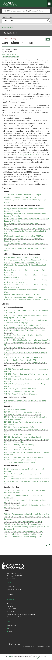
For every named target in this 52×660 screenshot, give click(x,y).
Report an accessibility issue (16, 617)
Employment (11, 611)
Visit (9, 628)
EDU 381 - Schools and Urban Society (18, 447)
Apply (9, 631)
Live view (10, 594)
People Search (11, 609)
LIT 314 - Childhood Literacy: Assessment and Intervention (26, 479)
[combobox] (26, 11)
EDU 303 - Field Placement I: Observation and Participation (26, 439)
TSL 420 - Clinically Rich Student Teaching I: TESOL (23, 534)
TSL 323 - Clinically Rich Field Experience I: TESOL (23, 521)
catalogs (10, 656)
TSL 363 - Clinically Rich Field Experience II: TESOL (23, 531)
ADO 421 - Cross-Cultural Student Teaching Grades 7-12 (25, 362)
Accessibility (11, 606)
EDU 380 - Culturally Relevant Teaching (19, 445)
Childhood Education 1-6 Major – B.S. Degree (21, 197)
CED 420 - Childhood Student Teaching (19, 391)
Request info (11, 625)
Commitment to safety (14, 589)
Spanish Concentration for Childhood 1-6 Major (22, 295)
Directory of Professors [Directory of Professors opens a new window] (10, 57)
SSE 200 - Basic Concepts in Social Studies (20, 460)
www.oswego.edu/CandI (11, 54)
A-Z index (10, 603)
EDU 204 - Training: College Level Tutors (19, 427)
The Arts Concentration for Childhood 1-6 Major (22, 297)
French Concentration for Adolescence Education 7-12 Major (27, 228)
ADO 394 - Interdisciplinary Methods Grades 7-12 (23, 357)
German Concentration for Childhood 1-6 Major (22, 262)
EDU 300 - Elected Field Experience (17, 434)
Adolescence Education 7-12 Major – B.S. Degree (22, 195)
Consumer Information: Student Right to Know (22, 614)
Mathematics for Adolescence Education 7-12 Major (24, 236)
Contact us (10, 586)
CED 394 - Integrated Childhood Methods (20, 389)
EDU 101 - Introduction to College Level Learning (22, 412)
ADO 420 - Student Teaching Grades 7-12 (20, 360)
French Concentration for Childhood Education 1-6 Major (25, 260)
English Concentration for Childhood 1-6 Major (22, 257)
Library (9, 592)
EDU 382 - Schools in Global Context (18, 450)
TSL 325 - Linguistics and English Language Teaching (24, 524)
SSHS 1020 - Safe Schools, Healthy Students (20, 462)
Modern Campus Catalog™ (30, 658)
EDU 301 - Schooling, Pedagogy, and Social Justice (23, 437)
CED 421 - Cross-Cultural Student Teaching (20, 394)
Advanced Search (8, 27)
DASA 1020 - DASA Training (15, 409)
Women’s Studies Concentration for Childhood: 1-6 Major (26, 300)
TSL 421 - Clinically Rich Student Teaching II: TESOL (23, 537)
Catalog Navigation (11, 33)
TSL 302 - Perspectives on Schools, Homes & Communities (26, 514)
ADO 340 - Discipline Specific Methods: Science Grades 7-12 (27, 340)
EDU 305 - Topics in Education (15, 442)
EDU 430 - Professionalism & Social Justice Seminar (24, 457)
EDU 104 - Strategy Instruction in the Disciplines (22, 414)
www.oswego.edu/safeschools (26, 155)
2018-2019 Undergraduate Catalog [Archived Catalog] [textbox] (23, 11)
